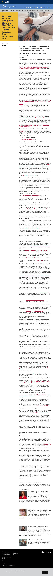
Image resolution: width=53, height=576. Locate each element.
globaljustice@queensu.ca (7, 557)
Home (24, 7)
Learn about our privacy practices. (11, 572)
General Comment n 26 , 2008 (43, 405)
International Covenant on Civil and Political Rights (35, 300)
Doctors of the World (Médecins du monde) (36, 80)
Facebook (2, 559)
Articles (28, 7)
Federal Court (29, 311)
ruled (22, 356)
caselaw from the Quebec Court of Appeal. (32, 228)
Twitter (4, 559)
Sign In (49, 1)
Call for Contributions (46, 7)
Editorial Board (37, 7)
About (31, 7)
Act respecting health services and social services (31, 195)
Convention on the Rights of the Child (33, 373)
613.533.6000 (15, 553)
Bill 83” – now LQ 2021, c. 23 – (34, 67)
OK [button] (45, 572)
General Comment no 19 (44, 292)
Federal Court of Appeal (39, 311)
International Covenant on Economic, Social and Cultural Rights (36, 250)
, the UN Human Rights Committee (28, 129)
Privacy (3, 563)
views (38, 304)
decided (39, 364)
